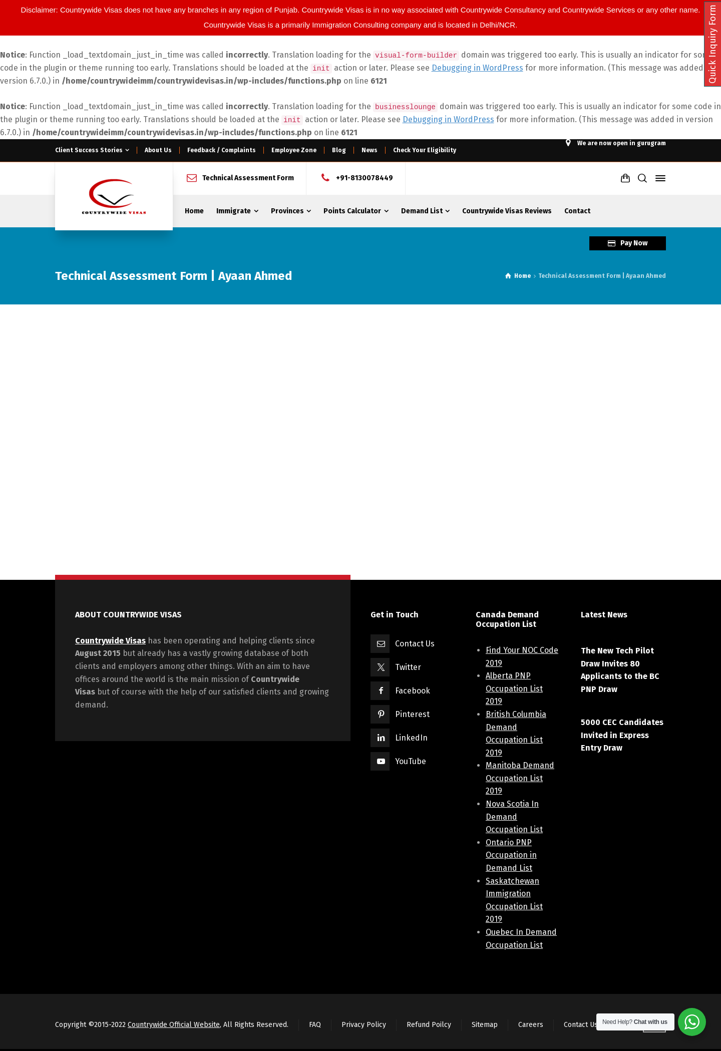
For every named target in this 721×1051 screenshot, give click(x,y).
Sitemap (485, 1024)
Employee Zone (293, 150)
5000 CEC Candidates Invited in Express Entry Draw (622, 735)
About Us (158, 150)
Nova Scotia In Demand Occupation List (514, 816)
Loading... (355, 442)
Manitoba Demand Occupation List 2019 (520, 778)
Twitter (408, 667)
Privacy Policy (363, 1024)
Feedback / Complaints (221, 150)
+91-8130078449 (364, 178)
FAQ (315, 1024)
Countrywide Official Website (174, 1024)
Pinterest (412, 714)
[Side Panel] (658, 178)
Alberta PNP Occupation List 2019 (514, 688)
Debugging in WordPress (477, 68)
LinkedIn (411, 738)
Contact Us (415, 643)
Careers (530, 1024)
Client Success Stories (89, 150)
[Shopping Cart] (625, 178)
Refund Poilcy (429, 1024)
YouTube (410, 761)
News (370, 150)
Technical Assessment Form (248, 178)
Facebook (412, 690)
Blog (339, 150)
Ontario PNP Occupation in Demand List (511, 855)
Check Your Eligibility (424, 150)
